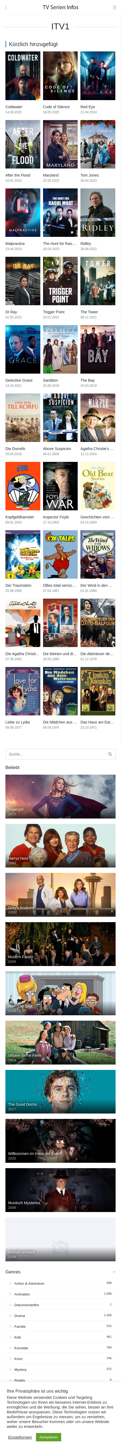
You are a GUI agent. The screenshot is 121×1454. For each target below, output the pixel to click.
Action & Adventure (29, 1283)
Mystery (20, 1370)
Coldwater (13, 107)
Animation (22, 1294)
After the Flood (17, 175)
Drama (19, 1316)
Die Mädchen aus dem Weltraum (70, 722)
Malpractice (15, 243)
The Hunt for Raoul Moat (63, 243)
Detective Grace (18, 380)
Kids (17, 1337)
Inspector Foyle (56, 517)
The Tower (89, 312)
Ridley (85, 243)
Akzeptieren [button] (48, 1437)
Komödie (21, 1348)
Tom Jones (89, 175)
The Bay (87, 380)
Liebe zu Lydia (17, 722)
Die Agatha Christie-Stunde (28, 654)
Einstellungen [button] (20, 1437)
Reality (19, 1380)
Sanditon (50, 380)
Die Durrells (15, 449)
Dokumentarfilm (26, 1305)
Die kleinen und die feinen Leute (70, 654)
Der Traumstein (18, 585)
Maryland (51, 175)
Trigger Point (54, 312)
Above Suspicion (57, 449)
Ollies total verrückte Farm (65, 585)
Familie (20, 1327)
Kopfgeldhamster (19, 517)
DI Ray (11, 312)
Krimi (18, 1359)
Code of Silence (56, 107)
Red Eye (87, 107)
